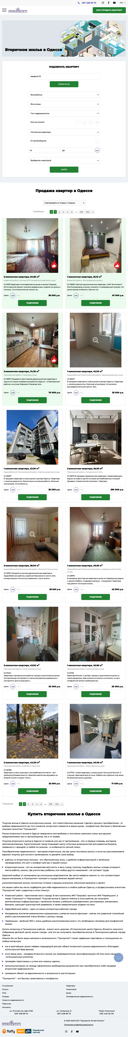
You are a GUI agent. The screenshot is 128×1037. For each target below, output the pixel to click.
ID (5, 379)
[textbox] (64, 160)
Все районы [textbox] (36, 95)
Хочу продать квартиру (109, 10)
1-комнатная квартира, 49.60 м (84, 565)
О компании (7, 986)
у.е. (97, 150)
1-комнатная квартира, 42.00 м (84, 371)
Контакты (6, 1007)
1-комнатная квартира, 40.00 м (85, 762)
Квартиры (70, 986)
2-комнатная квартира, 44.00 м (22, 762)
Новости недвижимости (13, 1000)
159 (81, 212)
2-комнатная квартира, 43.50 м (21, 665)
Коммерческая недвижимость (79, 996)
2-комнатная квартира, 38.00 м (21, 565)
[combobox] (64, 95)
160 (87, 212)
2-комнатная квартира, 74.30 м (21, 371)
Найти (64, 170)
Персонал (6, 1004)
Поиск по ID (64, 84)
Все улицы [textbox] (36, 104)
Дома (68, 993)
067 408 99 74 (21, 1013)
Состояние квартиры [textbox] (41, 132)
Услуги (5, 989)
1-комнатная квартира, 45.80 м (84, 665)
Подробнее (32, 303)
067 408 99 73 (89, 3)
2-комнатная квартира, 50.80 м (21, 276)
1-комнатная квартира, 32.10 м (84, 276)
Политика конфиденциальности (78, 1025)
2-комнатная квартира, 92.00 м (85, 468)
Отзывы (5, 996)
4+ (97, 122)
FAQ (4, 993)
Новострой (71, 989)
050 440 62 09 (107, 1013)
